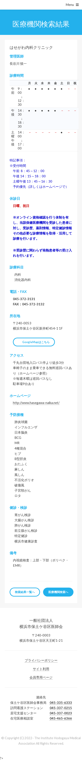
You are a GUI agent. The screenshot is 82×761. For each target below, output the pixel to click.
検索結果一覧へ (25, 592)
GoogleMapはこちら (36, 342)
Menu (70, 5)
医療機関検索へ (58, 592)
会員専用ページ (41, 677)
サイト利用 (41, 669)
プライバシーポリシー (41, 660)
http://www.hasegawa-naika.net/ (36, 403)
